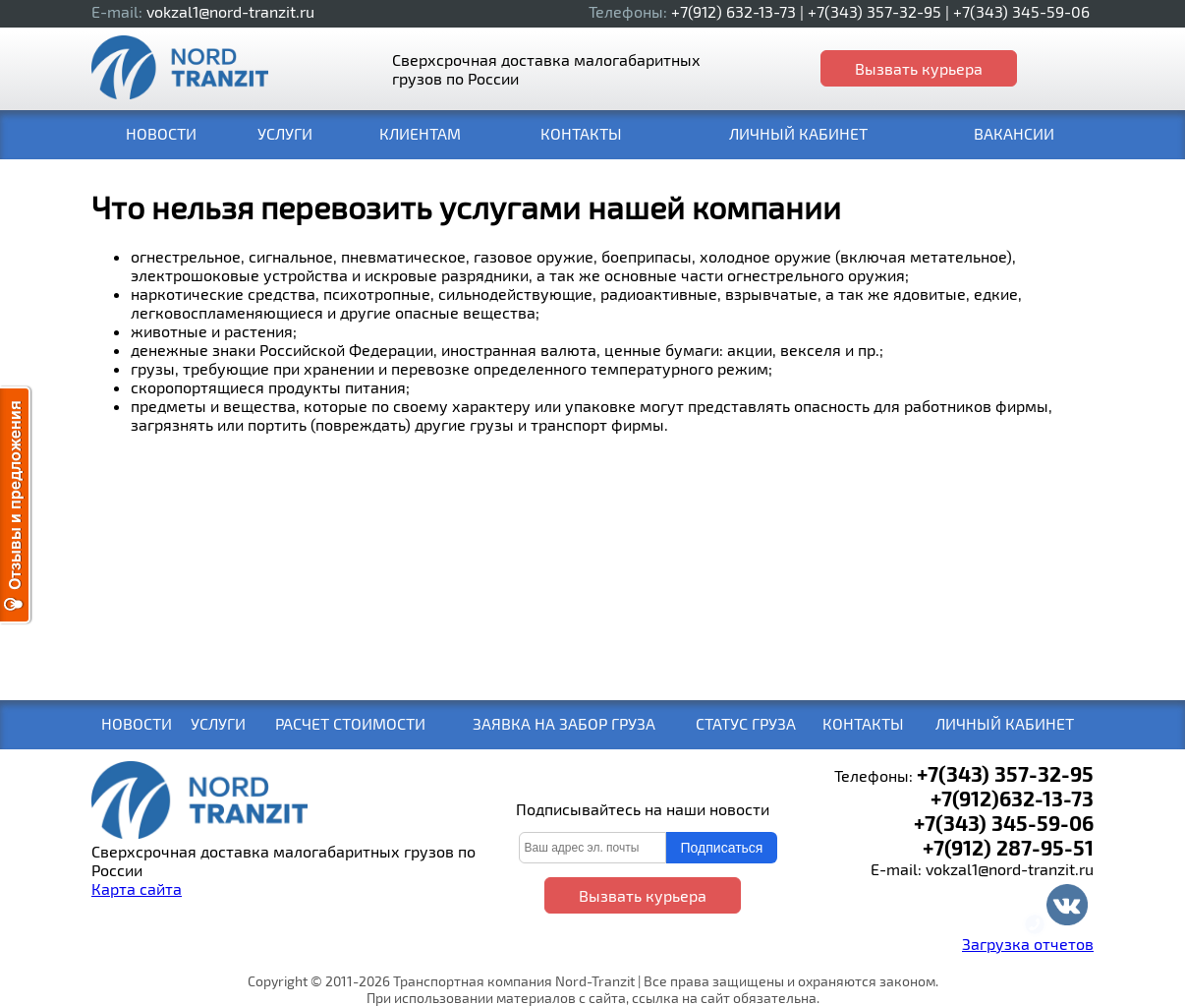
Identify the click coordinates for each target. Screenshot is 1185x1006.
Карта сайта (136, 888)
